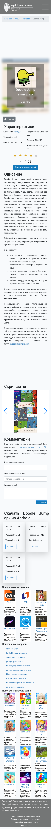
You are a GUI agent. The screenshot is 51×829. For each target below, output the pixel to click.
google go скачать (14, 661)
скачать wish (12, 649)
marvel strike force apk (16, 678)
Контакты (25, 825)
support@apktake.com (20, 344)
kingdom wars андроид (16, 674)
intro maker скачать (15, 687)
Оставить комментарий (25, 167)
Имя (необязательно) (14, 462)
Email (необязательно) (14, 474)
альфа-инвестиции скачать (18, 670)
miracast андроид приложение (20, 683)
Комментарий (10, 485)
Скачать (25, 101)
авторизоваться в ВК (33, 447)
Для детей (9, 119)
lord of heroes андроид (16, 653)
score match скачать (15, 657)
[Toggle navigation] (45, 7)
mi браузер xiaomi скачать (18, 666)
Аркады (17, 132)
